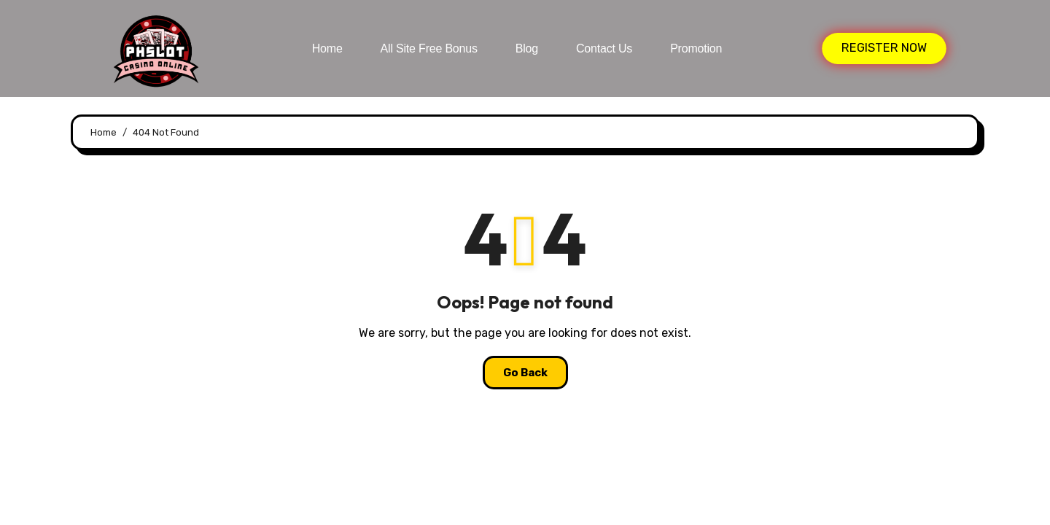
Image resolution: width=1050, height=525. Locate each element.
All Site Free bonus (429, 48)
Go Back (525, 372)
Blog (527, 48)
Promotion (696, 48)
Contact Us (604, 48)
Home (327, 48)
